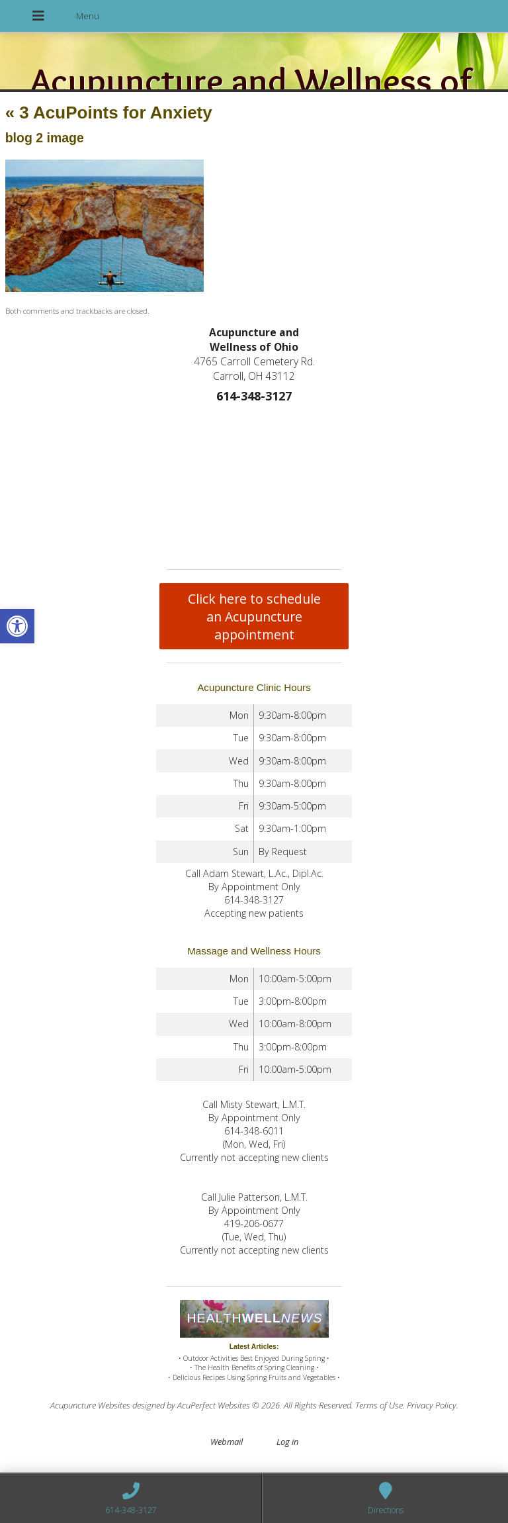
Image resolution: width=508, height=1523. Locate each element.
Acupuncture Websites (90, 1405)
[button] (17, 626)
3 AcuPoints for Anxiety (108, 112)
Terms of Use (379, 1405)
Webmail (226, 1442)
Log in (287, 1442)
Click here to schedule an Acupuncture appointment (254, 616)
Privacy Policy (431, 1405)
